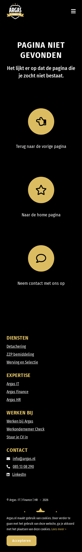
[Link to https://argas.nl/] (41, 190)
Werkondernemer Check (25, 429)
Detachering (16, 346)
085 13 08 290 (23, 466)
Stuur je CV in (17, 437)
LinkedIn (19, 474)
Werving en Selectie (22, 362)
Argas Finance (17, 391)
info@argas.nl (24, 458)
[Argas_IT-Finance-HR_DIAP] (15, 5)
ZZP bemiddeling (20, 354)
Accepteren (21, 541)
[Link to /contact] (41, 258)
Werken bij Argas (20, 421)
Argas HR (14, 399)
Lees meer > (58, 529)
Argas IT (13, 383)
